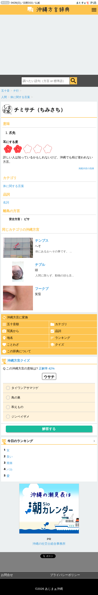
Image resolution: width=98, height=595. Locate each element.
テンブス (42, 241)
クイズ (57, 344)
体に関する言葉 (13, 186)
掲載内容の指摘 (86, 168)
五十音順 (10, 324)
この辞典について (16, 351)
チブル (40, 265)
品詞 (55, 331)
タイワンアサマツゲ (24, 388)
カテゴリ (58, 324)
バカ (10, 469)
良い (10, 456)
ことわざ (10, 344)
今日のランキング (20, 441)
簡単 (10, 463)
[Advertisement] (49, 45)
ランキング (60, 338)
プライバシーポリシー (65, 575)
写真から (10, 331)
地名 (7, 338)
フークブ (42, 289)
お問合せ (7, 575)
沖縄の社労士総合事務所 (49, 543)
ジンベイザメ (20, 416)
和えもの (17, 407)
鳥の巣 (15, 397)
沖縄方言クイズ (18, 360)
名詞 (6, 202)
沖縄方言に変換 (15, 317)
